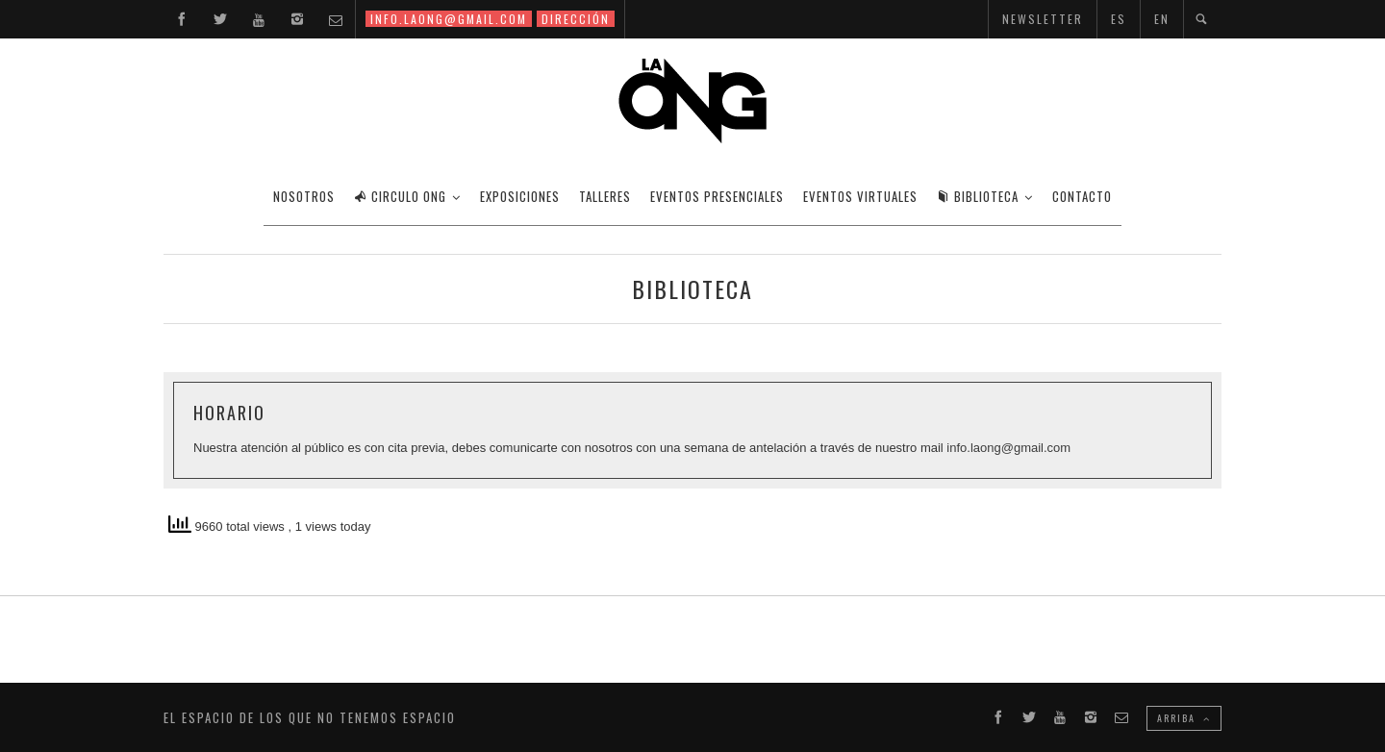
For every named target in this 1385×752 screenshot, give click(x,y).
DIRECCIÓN (575, 19)
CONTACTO (1082, 196)
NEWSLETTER (1042, 19)
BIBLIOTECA (978, 196)
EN (1162, 19)
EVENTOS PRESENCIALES (717, 196)
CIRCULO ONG (400, 196)
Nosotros (304, 196)
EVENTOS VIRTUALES (860, 196)
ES (1118, 19)
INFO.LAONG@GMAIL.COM (448, 19)
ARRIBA (1184, 718)
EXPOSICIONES (520, 196)
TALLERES (605, 196)
